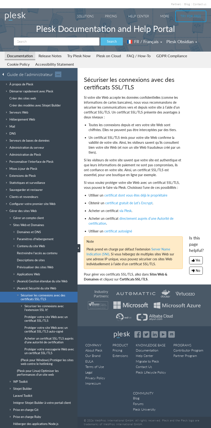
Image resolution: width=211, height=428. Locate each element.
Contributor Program (188, 350)
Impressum (93, 383)
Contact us (199, 4)
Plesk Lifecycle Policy (151, 372)
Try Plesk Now (79, 55)
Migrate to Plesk (147, 361)
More (164, 16)
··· (58, 74)
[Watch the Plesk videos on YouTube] (163, 334)
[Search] (56, 41)
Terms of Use (94, 367)
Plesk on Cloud (108, 55)
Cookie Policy (18, 64)
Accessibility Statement (54, 64)
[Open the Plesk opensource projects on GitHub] (171, 334)
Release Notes (50, 55)
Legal (88, 372)
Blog (187, 4)
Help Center (138, 16)
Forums (138, 404)
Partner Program (185, 356)
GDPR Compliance (171, 55)
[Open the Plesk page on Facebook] (137, 334)
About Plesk (93, 350)
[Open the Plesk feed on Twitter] (146, 334)
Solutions (85, 16)
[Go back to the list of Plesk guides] (4, 74)
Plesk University (144, 409)
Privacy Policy (95, 378)
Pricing (111, 16)
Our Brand (93, 356)
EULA (89, 361)
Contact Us (144, 367)
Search (112, 41)
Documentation (20, 55)
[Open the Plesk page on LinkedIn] (154, 334)
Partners (176, 4)
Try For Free (190, 16)
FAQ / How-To (139, 55)
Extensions (120, 356)
